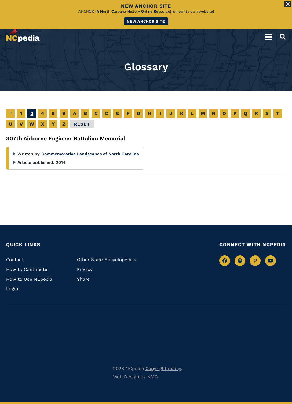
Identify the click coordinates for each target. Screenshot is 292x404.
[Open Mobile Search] (281, 37)
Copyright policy (163, 368)
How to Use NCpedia (29, 279)
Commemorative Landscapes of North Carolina (90, 153)
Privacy (85, 269)
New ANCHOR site (146, 21)
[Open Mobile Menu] (268, 37)
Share (83, 279)
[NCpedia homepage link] (23, 34)
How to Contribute (26, 269)
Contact (14, 259)
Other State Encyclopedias (106, 259)
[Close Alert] (287, 4)
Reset (82, 124)
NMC (152, 377)
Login (12, 288)
